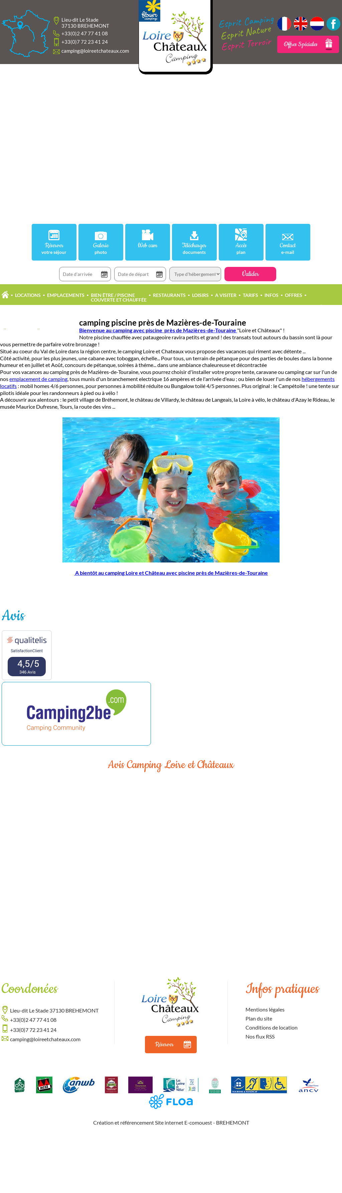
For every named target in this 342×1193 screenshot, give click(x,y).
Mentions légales (265, 1009)
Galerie (100, 248)
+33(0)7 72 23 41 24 (84, 42)
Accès (241, 248)
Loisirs (200, 295)
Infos (272, 295)
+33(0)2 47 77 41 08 (84, 33)
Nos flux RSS (260, 1036)
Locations (28, 295)
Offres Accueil (60, 329)
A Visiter (225, 295)
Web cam (147, 246)
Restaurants (169, 295)
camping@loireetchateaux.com (95, 51)
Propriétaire (318, 307)
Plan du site (258, 1018)
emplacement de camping (38, 379)
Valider (250, 274)
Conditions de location (271, 1027)
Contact (288, 248)
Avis (13, 616)
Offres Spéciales (308, 44)
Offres (293, 295)
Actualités (21, 329)
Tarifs (250, 295)
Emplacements (65, 295)
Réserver (54, 248)
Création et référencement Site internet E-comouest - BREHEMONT (171, 1122)
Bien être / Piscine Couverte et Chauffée (119, 297)
